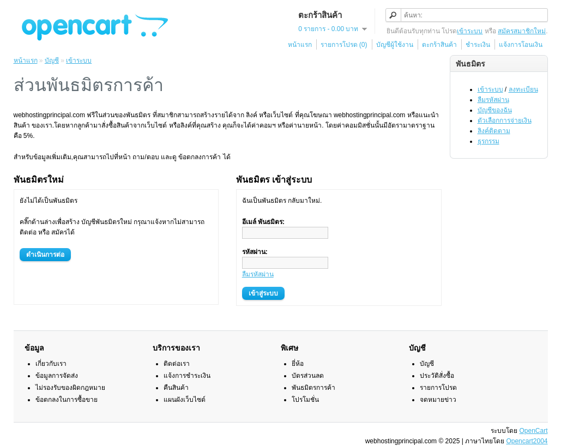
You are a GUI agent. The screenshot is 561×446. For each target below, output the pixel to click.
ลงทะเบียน (523, 89)
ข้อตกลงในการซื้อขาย (66, 399)
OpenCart (533, 431)
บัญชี (52, 60)
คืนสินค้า (176, 387)
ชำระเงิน (478, 45)
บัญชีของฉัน (495, 110)
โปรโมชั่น (305, 399)
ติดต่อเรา (177, 363)
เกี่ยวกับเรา (51, 363)
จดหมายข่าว (438, 399)
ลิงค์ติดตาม (494, 131)
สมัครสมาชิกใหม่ (522, 31)
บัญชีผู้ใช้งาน (394, 45)
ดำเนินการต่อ (45, 254)
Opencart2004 (526, 441)
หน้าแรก (300, 45)
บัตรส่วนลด (308, 375)
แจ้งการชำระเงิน (187, 375)
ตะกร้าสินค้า (439, 45)
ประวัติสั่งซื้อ (437, 375)
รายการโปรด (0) (344, 45)
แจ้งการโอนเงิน (520, 45)
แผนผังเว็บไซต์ (185, 399)
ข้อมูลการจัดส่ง (56, 375)
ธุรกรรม (488, 141)
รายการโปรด (438, 387)
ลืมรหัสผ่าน (493, 100)
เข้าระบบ (469, 31)
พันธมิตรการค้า (313, 387)
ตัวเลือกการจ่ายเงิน (505, 120)
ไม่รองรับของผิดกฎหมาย (70, 387)
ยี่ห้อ (298, 363)
